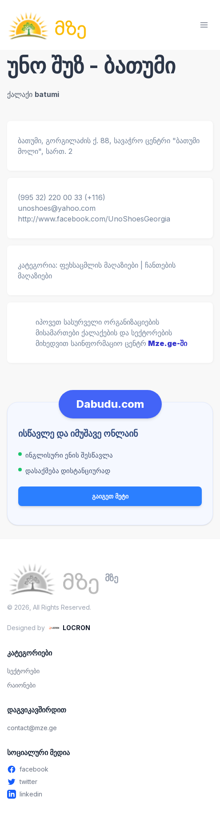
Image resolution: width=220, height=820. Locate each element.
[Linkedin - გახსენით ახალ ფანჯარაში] (110, 794)
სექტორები (23, 671)
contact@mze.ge (32, 728)
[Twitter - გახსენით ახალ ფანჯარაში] (110, 781)
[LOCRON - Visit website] (69, 628)
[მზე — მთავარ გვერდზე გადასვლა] (47, 25)
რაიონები (21, 685)
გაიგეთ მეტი (110, 496)
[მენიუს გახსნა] (204, 25)
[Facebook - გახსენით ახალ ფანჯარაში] (110, 769)
